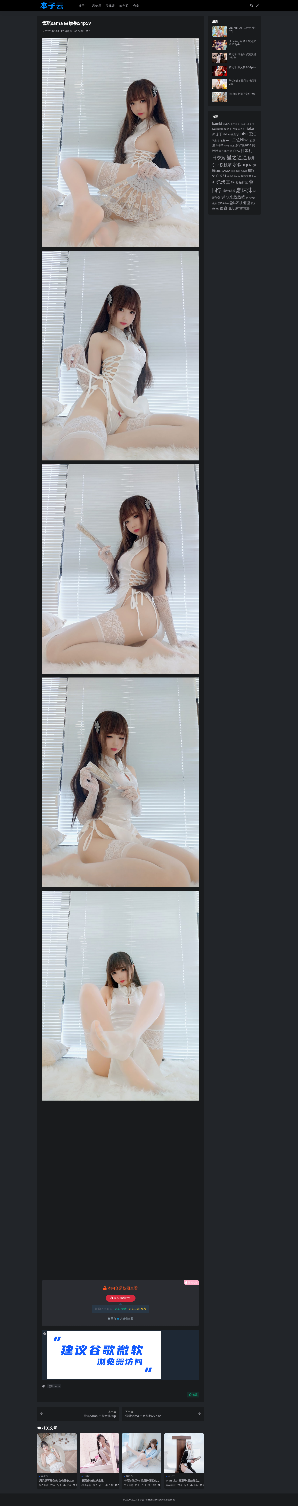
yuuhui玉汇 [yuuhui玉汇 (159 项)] (246, 133)
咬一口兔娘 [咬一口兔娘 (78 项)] (229, 145)
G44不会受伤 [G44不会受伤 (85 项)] (247, 123)
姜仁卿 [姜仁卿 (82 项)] (222, 151)
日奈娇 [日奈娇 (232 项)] (219, 157)
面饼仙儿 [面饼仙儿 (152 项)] (227, 208)
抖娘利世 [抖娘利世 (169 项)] (248, 150)
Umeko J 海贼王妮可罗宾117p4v (242, 42)
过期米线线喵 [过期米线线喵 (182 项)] (233, 197)
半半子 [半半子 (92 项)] (219, 145)
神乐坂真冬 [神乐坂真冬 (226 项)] (223, 182)
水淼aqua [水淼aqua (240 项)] (242, 164)
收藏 (193, 1394)
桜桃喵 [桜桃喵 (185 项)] (226, 164)
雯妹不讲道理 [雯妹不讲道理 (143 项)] (239, 203)
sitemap (170, 1499)
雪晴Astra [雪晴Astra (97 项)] (223, 203)
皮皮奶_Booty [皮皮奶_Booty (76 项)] (233, 176)
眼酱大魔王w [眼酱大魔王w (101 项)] (248, 176)
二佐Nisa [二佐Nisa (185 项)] (240, 139)
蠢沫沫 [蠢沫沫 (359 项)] (244, 190)
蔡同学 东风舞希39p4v (242, 67)
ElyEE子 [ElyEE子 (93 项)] (235, 124)
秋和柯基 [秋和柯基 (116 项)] (242, 183)
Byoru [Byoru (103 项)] (227, 124)
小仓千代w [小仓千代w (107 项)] (233, 151)
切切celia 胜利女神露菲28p (243, 82)
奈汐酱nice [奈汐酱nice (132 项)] (243, 145)
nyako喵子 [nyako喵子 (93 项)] (239, 129)
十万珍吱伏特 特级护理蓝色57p (141, 1482)
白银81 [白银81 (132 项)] (221, 176)
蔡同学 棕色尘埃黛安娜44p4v (242, 55)
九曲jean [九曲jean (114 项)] (225, 140)
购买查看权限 (120, 1297)
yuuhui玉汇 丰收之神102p (242, 29)
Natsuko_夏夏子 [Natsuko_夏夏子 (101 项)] (222, 129)
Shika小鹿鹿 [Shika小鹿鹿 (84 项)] (229, 134)
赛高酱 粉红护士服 (93, 1480)
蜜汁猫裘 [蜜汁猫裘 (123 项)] (229, 191)
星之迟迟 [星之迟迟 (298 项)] (237, 157)
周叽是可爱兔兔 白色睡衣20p (56, 1482)
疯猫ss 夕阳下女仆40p (242, 93)
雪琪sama (54, 1386)
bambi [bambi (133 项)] (217, 123)
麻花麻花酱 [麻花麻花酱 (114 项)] (242, 208)
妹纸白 (69, 31)
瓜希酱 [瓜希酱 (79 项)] (244, 171)
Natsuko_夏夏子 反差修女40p (184, 1482)
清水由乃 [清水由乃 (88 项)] (235, 171)
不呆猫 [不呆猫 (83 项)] (215, 140)
